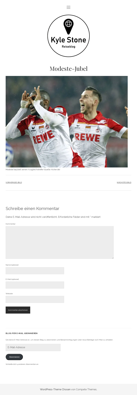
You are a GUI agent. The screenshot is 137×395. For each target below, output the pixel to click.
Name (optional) (12, 265)
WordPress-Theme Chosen (55, 389)
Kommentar (10, 224)
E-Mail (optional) (12, 279)
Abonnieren (14, 357)
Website (9, 294)
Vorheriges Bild (14, 182)
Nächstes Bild (124, 182)
